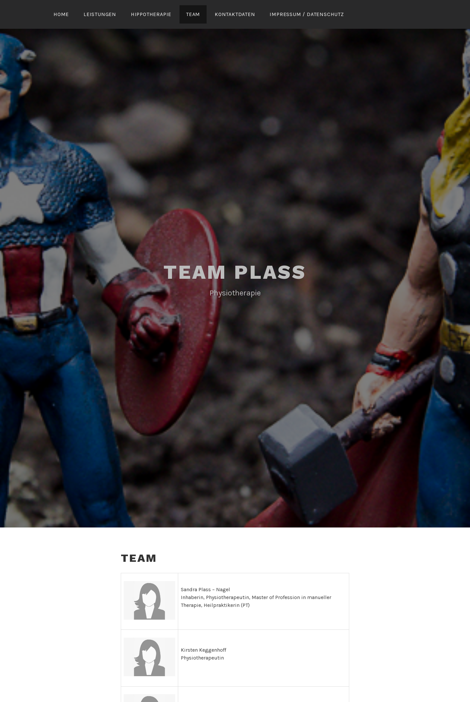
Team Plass (235, 272)
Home (61, 14)
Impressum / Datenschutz (307, 14)
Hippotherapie (151, 14)
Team (193, 14)
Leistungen (100, 14)
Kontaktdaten (235, 14)
